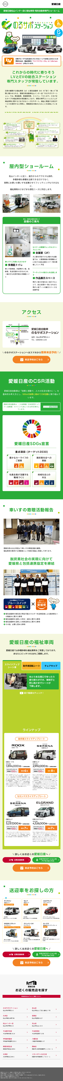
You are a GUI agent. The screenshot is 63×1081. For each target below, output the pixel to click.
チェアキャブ (51, 665)
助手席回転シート (31, 665)
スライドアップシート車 (12, 666)
